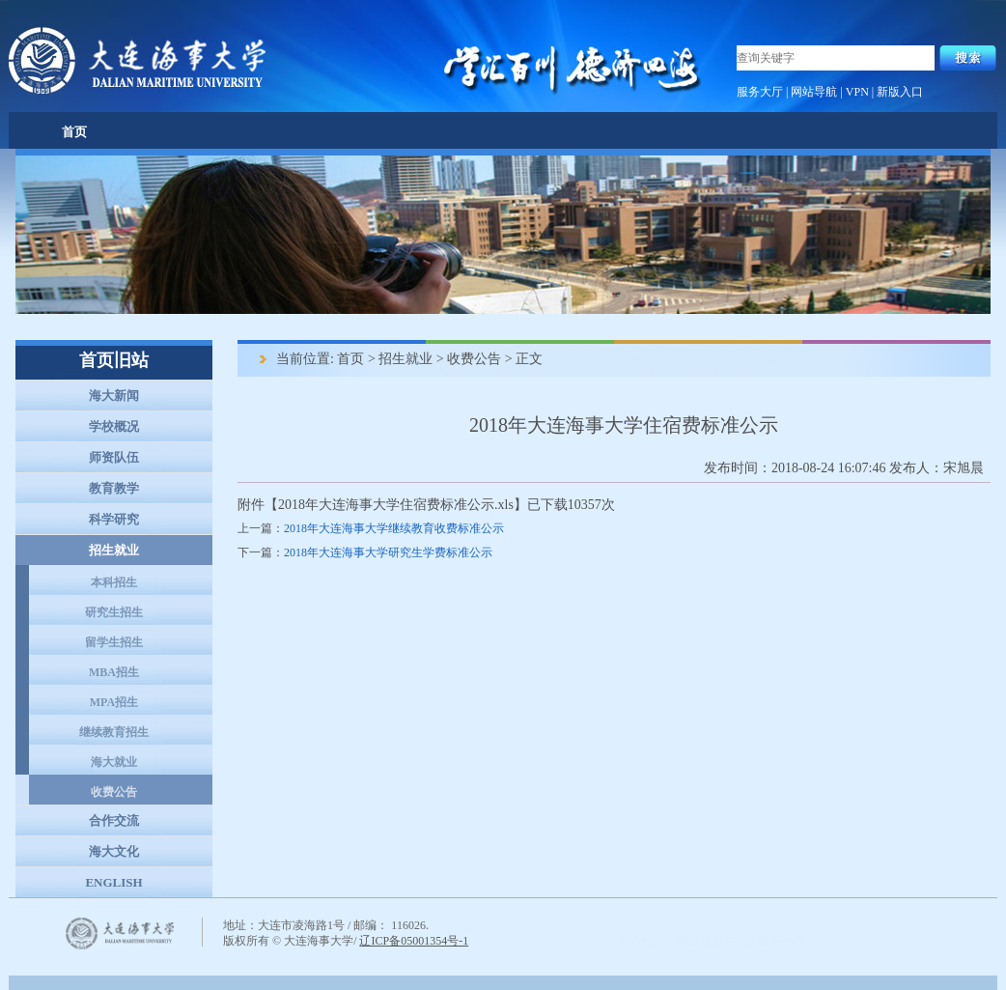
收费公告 (114, 792)
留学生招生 (114, 642)
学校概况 (114, 426)
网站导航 (814, 92)
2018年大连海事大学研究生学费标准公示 (388, 552)
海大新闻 (114, 395)
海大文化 (114, 851)
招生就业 (114, 550)
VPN (857, 92)
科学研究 (114, 519)
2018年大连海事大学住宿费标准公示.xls (396, 504)
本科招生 (114, 582)
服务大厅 (760, 92)
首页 (74, 132)
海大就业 (114, 762)
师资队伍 (114, 457)
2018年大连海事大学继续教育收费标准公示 (394, 528)
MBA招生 (114, 672)
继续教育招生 (114, 732)
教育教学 (114, 488)
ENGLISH (113, 882)
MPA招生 (114, 702)
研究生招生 (114, 612)
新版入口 (900, 92)
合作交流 (114, 820)
